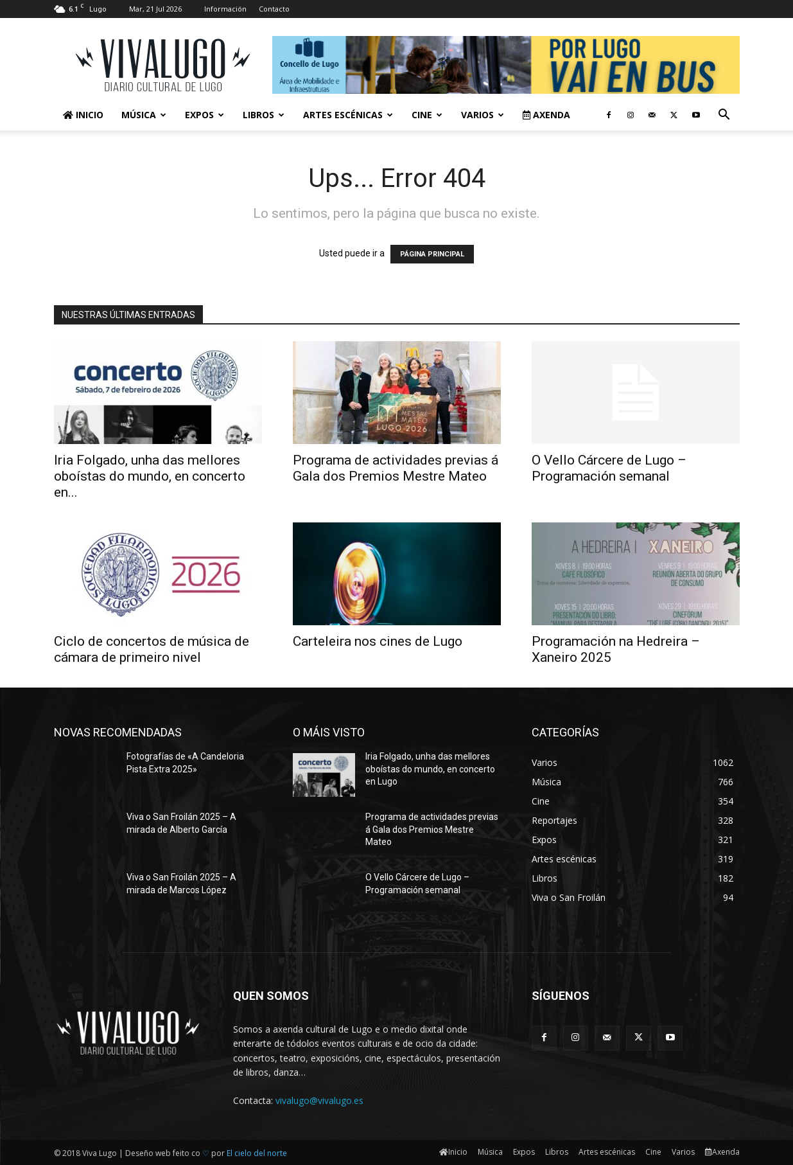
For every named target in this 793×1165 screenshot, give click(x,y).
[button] (724, 116)
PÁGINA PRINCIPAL (432, 254)
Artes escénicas (348, 115)
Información (225, 8)
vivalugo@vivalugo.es (319, 1100)
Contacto (274, 8)
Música (143, 115)
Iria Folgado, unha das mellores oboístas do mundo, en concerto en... (149, 476)
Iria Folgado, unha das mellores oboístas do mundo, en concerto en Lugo (430, 769)
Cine (427, 115)
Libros (263, 115)
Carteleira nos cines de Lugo (377, 641)
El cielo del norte (257, 1153)
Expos (204, 115)
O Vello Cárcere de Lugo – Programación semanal (609, 468)
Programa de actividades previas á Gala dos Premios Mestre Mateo (395, 468)
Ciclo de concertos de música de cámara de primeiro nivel (151, 649)
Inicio (83, 115)
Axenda (546, 115)
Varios (482, 115)
